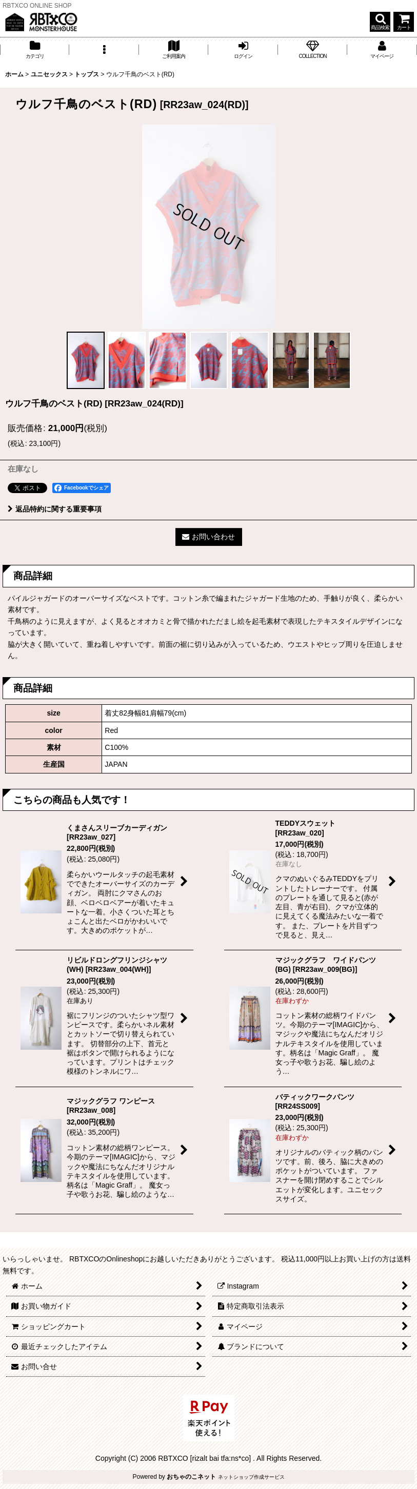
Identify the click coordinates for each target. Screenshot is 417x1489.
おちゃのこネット (191, 1476)
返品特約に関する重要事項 (55, 509)
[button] (380, 22)
